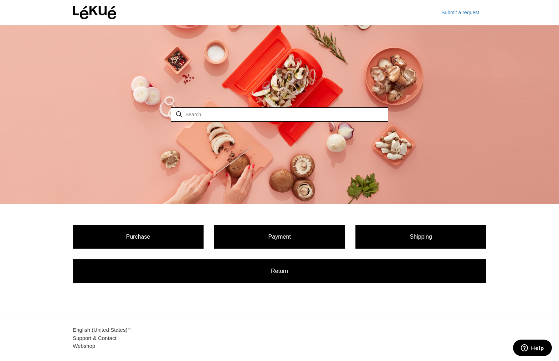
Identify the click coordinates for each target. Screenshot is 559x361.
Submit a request (460, 12)
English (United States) (102, 330)
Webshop (84, 346)
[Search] (279, 114)
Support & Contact (95, 338)
